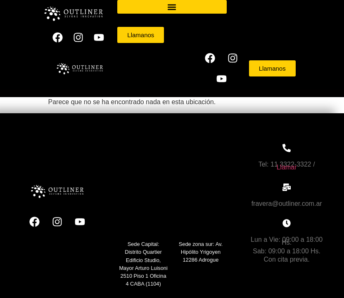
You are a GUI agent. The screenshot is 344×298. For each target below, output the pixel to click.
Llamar (287, 167)
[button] (171, 7)
